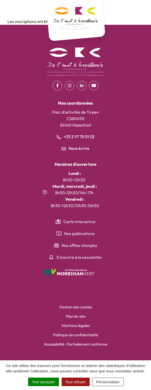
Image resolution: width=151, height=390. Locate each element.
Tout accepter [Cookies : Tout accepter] (43, 382)
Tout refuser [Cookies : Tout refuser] (75, 382)
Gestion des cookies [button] (75, 307)
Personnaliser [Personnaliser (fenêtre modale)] (108, 382)
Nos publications (79, 233)
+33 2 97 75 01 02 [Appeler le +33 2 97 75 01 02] (76, 136)
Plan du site (75, 316)
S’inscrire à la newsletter (79, 257)
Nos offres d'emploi (79, 245)
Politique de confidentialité (75, 334)
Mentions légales (76, 325)
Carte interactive (79, 221)
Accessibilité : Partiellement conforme (75, 344)
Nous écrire (75, 148)
